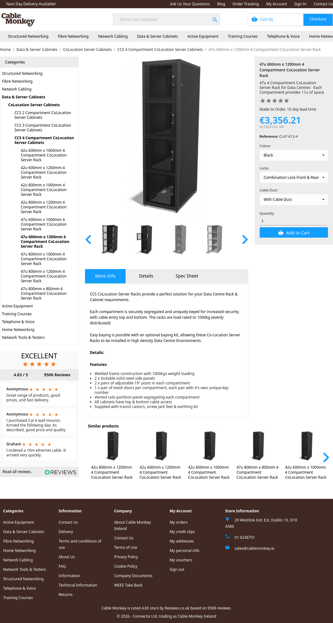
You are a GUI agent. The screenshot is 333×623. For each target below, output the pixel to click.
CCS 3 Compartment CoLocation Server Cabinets (42, 128)
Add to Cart (297, 233)
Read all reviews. (17, 471)
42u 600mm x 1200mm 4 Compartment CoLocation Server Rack (43, 172)
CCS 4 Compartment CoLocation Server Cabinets (44, 140)
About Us (67, 557)
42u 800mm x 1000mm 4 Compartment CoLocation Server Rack (43, 189)
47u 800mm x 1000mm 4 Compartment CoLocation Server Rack (43, 258)
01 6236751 (244, 537)
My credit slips (182, 531)
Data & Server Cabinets (157, 36)
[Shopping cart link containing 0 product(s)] (290, 20)
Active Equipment (202, 36)
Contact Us (323, 4)
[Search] (166, 19)
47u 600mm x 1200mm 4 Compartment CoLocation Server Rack (45, 241)
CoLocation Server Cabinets (34, 105)
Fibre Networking (73, 36)
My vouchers (181, 560)
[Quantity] (293, 221)
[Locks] (294, 177)
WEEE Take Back (128, 585)
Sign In (300, 4)
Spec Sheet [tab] (187, 276)
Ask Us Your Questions (190, 4)
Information (69, 575)
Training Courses (243, 36)
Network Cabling (112, 36)
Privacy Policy (126, 557)
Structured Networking (28, 36)
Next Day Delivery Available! (31, 4)
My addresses (182, 541)
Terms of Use (125, 547)
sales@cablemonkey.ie (254, 548)
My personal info (185, 550)
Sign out (177, 569)
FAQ (62, 566)
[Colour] (294, 155)
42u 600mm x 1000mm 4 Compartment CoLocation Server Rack (43, 155)
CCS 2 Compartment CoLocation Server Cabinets (42, 115)
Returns (65, 594)
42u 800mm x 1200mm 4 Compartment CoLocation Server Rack (43, 207)
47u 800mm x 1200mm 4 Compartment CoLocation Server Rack (43, 276)
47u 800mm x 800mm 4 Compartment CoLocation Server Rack (43, 293)
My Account (276, 4)
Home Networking (18, 329)
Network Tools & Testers (23, 337)
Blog (221, 4)
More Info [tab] (105, 276)
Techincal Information (78, 585)
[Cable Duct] (294, 199)
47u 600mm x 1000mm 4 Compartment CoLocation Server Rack (43, 224)
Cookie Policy (126, 566)
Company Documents (133, 575)
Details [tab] (146, 276)
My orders (179, 522)
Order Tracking (246, 4)
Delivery (66, 531)
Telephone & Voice (283, 36)
